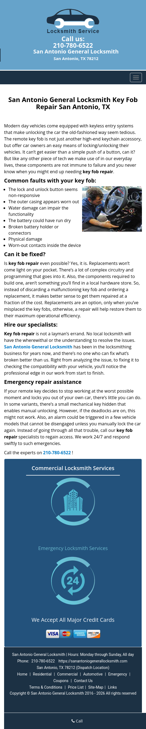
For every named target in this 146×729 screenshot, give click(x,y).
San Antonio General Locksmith (38, 347)
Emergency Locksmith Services (73, 548)
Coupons (61, 681)
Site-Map (95, 687)
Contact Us (83, 681)
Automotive (93, 674)
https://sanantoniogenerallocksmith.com (92, 661)
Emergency (117, 674)
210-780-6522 (73, 45)
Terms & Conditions (45, 687)
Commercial (67, 674)
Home (22, 674)
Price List (76, 687)
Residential (42, 674)
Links (112, 687)
